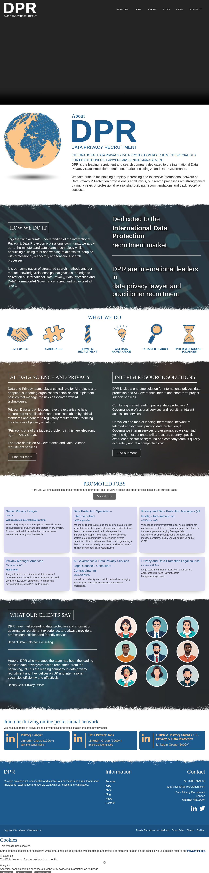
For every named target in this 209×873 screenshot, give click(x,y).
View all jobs (104, 495)
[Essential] (1, 854)
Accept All (7, 871)
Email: (170, 784)
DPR (9, 770)
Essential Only (42, 871)
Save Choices (23, 871)
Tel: (186, 779)
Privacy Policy (196, 849)
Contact (196, 770)
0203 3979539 (196, 779)
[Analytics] (104, 860)
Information (118, 770)
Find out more (22, 457)
